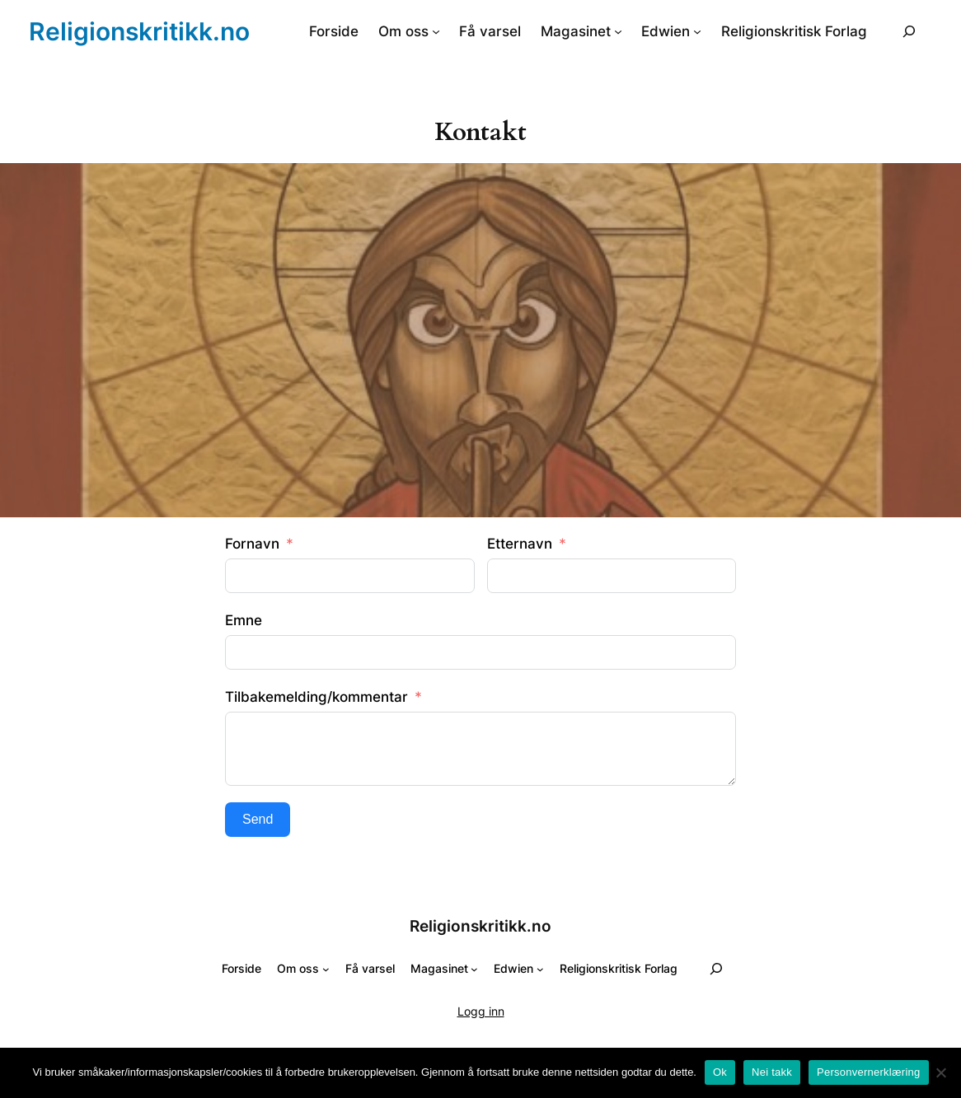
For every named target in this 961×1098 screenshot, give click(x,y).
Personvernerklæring (868, 1072)
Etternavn (519, 543)
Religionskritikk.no (139, 31)
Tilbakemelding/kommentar (316, 697)
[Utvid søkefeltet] (909, 31)
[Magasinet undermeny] (618, 31)
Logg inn (480, 1011)
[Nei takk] (940, 1072)
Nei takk (772, 1072)
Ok (720, 1072)
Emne (243, 620)
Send (257, 819)
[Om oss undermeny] (436, 31)
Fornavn (252, 543)
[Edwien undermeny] (697, 31)
